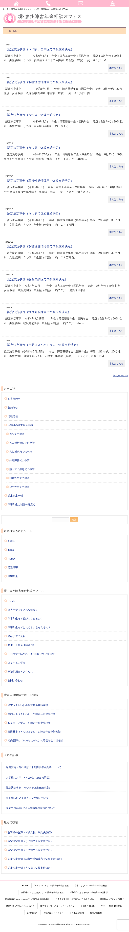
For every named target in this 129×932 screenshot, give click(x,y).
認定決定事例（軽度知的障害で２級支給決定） (39, 312)
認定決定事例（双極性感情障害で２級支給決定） (40, 82)
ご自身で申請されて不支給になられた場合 (32, 653)
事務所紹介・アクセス (20, 671)
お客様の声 (14, 398)
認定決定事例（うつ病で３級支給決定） (30, 850)
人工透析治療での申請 (22, 442)
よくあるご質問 (16, 662)
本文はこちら (116, 68)
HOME (11, 600)
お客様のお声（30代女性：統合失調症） (29, 777)
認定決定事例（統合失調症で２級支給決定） (37, 279)
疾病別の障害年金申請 (20, 425)
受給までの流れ (16, 636)
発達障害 (13, 567)
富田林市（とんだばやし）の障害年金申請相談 (34, 731)
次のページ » (120, 375)
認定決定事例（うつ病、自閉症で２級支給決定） (40, 49)
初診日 (11, 541)
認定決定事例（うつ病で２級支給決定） (34, 115)
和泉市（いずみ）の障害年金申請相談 (29, 722)
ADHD (11, 558)
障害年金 (13, 576)
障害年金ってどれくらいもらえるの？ (29, 627)
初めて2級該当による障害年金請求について (30, 807)
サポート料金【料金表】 (21, 645)
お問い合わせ (15, 680)
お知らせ (13, 407)
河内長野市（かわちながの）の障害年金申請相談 (35, 740)
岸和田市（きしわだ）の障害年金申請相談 (32, 713)
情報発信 (13, 416)
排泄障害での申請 (19, 460)
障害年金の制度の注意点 (21, 504)
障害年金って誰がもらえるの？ (25, 618)
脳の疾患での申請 (19, 487)
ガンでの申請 (17, 434)
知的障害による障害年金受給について (27, 797)
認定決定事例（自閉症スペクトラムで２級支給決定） (43, 345)
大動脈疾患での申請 (20, 451)
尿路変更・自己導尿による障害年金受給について (33, 767)
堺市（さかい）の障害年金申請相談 (28, 705)
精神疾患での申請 (19, 478)
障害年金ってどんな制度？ (23, 609)
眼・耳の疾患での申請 (22, 469)
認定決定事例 (15, 495)
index (11, 549)
